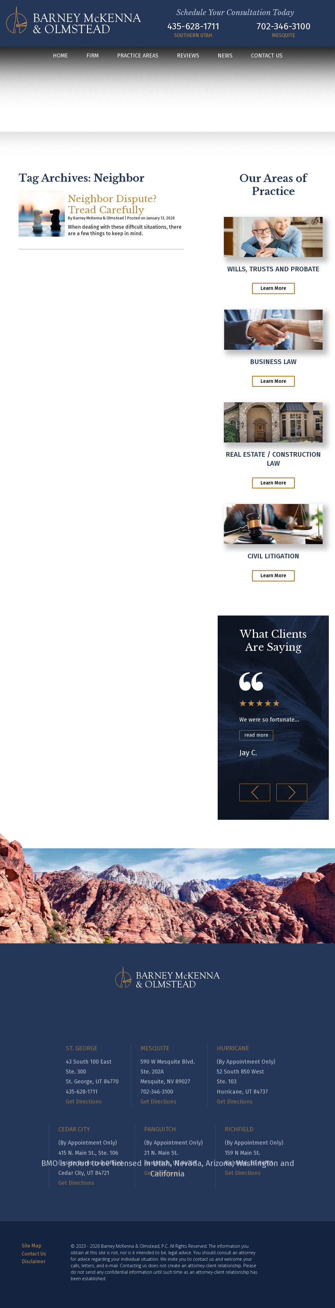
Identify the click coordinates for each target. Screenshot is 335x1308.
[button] (254, 792)
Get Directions (76, 1272)
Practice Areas (137, 55)
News (225, 55)
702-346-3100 (284, 26)
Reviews (188, 55)
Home (60, 55)
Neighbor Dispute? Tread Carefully (112, 204)
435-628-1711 (193, 26)
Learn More (273, 288)
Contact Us (267, 55)
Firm (92, 55)
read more (256, 735)
